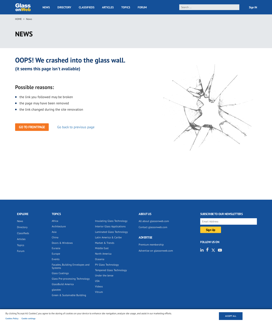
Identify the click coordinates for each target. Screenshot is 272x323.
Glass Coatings (60, 273)
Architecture (59, 226)
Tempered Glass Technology (111, 270)
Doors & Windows (62, 243)
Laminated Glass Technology (111, 232)
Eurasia (56, 248)
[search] (209, 7)
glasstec (56, 289)
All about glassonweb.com (154, 221)
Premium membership (151, 244)
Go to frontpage (32, 127)
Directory (64, 7)
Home (18, 19)
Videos (99, 286)
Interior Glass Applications (110, 226)
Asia (54, 232)
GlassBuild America (63, 284)
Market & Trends (104, 243)
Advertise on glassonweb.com (156, 250)
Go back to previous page (75, 127)
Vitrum (99, 292)
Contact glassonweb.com (153, 227)
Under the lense (104, 275)
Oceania (99, 259)
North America (103, 253)
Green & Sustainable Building (69, 295)
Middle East (102, 248)
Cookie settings (29, 318)
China (55, 237)
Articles (108, 7)
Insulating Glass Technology (111, 221)
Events (56, 259)
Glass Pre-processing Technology (71, 278)
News (46, 7)
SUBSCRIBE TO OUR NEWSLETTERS (221, 214)
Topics (125, 7)
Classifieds (86, 7)
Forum (142, 7)
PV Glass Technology (107, 264)
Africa (55, 221)
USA (97, 281)
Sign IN (253, 7)
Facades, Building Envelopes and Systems (71, 266)
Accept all (230, 316)
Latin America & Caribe (108, 237)
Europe (56, 253)
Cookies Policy (11, 318)
